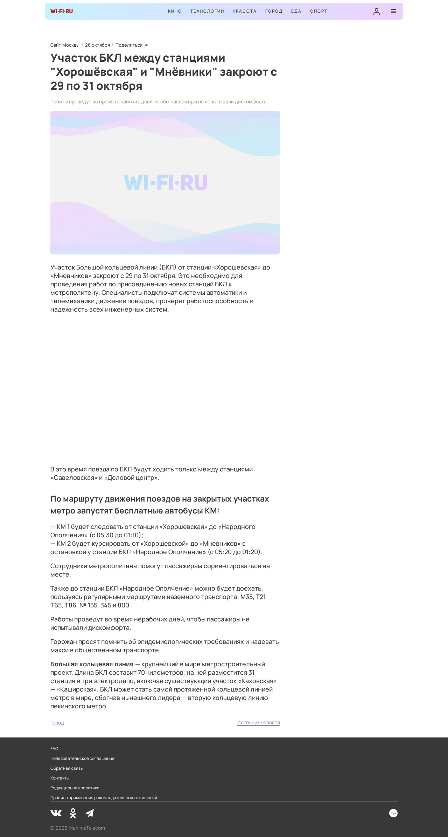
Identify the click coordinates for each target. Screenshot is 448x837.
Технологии (207, 11)
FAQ (54, 748)
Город (274, 11)
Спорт (319, 11)
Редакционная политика (74, 788)
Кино (175, 11)
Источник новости (258, 722)
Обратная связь (66, 768)
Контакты (59, 778)
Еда (296, 11)
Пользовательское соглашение (82, 758)
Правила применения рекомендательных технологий (103, 798)
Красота (245, 11)
